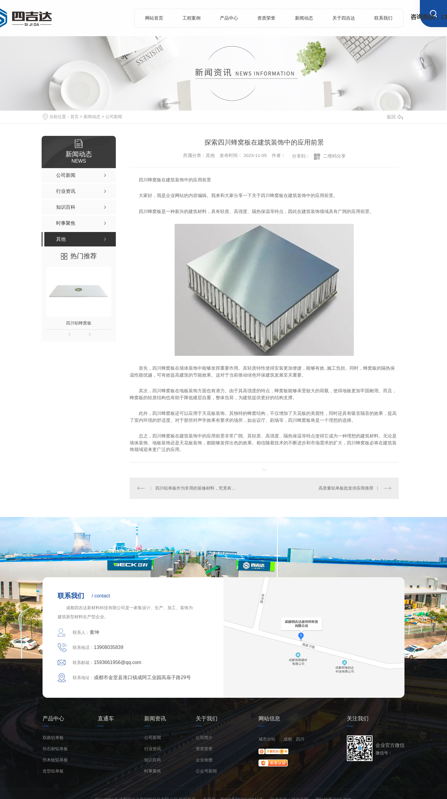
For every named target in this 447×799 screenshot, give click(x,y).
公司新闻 (113, 116)
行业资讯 (152, 749)
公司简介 (204, 737)
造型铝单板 (53, 771)
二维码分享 (334, 155)
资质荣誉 (266, 17)
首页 (74, 116)
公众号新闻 (206, 771)
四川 (300, 739)
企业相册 (204, 760)
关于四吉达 (343, 17)
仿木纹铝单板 (55, 760)
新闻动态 (304, 17)
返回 (395, 116)
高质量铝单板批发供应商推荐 (346, 488)
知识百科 (152, 760)
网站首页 (154, 17)
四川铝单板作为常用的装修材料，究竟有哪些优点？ (197, 488)
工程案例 (191, 17)
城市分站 (266, 739)
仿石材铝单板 (55, 749)
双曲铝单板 (53, 737)
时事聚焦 (152, 771)
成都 (288, 739)
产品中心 (229, 17)
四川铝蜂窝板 (78, 323)
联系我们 (383, 17)
